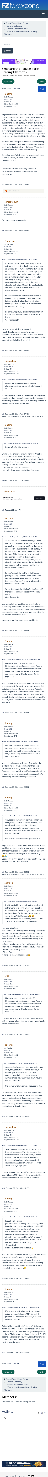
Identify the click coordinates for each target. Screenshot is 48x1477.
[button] (42, 89)
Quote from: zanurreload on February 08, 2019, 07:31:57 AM (20, 741)
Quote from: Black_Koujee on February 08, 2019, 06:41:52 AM (21, 659)
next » (41, 81)
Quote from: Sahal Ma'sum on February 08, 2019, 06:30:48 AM (21, 443)
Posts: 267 (8, 247)
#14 (3, 1278)
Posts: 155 (8, 982)
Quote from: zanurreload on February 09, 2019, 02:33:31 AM (20, 1307)
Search (7, 51)
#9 (3, 872)
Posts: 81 (7, 1050)
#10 (3, 965)
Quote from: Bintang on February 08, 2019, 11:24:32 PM (19, 901)
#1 (3, 185)
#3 (3, 351)
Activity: (8, 1411)
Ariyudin (11, 191)
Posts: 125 (8, 524)
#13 (3, 1188)
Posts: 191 (8, 99)
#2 (3, 231)
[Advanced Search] (15, 50)
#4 (3, 414)
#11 (3, 1034)
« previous (8, 81)
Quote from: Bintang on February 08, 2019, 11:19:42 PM (19, 1145)
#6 (3, 510)
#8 (3, 787)
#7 (3, 713)
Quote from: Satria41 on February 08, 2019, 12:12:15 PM (19, 816)
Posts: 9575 (8, 367)
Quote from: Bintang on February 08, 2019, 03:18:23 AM (19, 259)
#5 (3, 480)
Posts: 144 (8, 207)
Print (42, 89)
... (12, 88)
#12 (3, 1117)
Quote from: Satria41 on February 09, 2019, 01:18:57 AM (19, 1217)
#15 (3, 1353)
